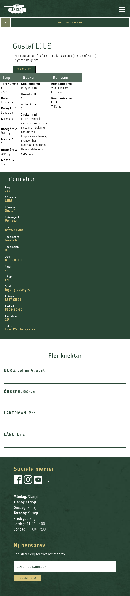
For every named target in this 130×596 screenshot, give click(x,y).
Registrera (27, 578)
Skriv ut (24, 69)
